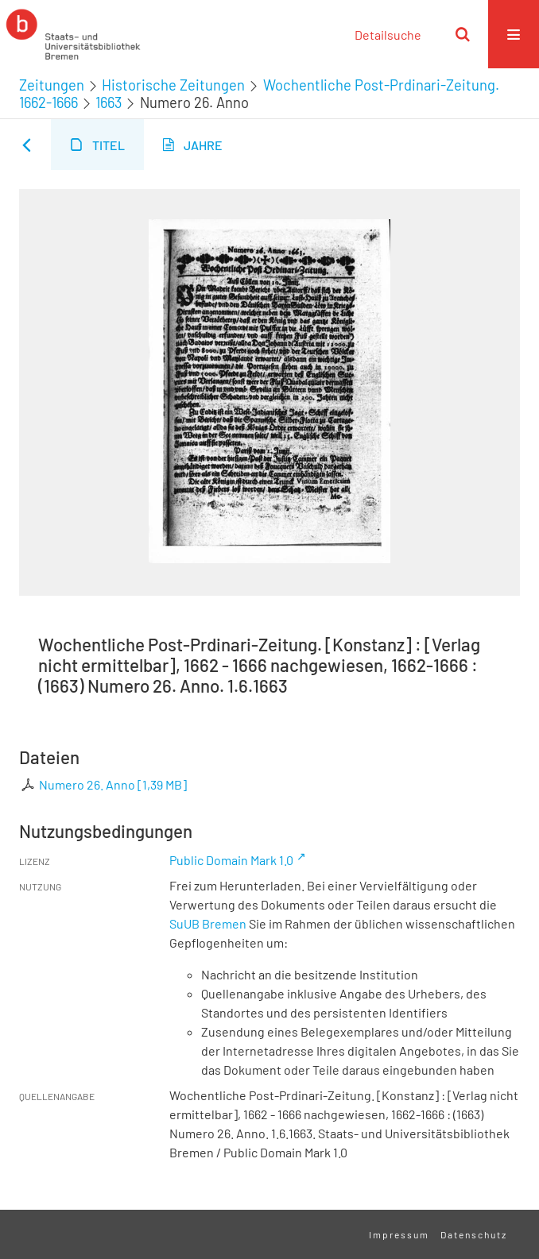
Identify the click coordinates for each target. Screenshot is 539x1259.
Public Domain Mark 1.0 (231, 859)
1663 (108, 102)
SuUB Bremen (207, 923)
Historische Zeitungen (173, 85)
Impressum (399, 1234)
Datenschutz (473, 1234)
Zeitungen (51, 85)
